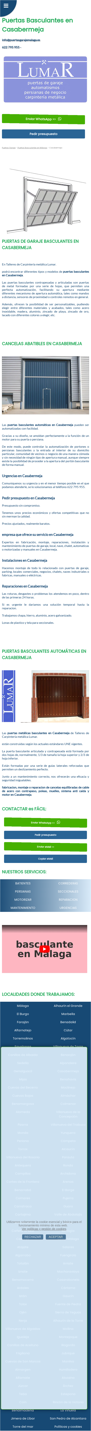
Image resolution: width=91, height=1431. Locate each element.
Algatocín (68, 1038)
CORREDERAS (68, 883)
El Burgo (23, 1014)
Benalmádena (23, 1410)
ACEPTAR (56, 1236)
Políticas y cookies (68, 1427)
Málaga (23, 1006)
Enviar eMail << (45, 847)
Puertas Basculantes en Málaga (32, 147)
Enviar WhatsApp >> (43, 119)
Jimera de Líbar (23, 1418)
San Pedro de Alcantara (68, 1418)
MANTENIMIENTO (23, 908)
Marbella (68, 1014)
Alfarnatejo (22, 1030)
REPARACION (68, 900)
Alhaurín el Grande (68, 1006)
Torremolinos (23, 1038)
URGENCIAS (68, 908)
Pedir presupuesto (43, 134)
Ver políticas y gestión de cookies (44, 1228)
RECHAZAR (32, 1236)
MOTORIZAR (22, 900)
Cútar (68, 1030)
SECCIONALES (68, 891)
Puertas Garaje (9, 147)
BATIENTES (23, 883)
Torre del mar (23, 1427)
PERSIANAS (23, 891)
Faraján (23, 1022)
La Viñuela (68, 1410)
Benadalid (68, 1022)
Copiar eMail (45, 859)
